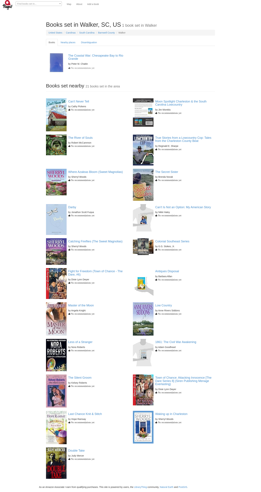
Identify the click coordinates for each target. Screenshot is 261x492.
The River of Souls (80, 137)
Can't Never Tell (78, 101)
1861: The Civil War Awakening (175, 342)
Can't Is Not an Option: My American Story (183, 207)
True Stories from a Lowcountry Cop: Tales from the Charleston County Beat (183, 139)
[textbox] (39, 3)
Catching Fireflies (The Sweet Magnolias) (95, 241)
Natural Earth (166, 487)
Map (69, 4)
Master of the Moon (81, 305)
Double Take (76, 450)
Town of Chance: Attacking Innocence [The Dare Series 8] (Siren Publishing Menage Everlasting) (183, 381)
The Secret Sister (166, 172)
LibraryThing (140, 487)
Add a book (93, 4)
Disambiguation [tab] (89, 42)
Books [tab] (52, 42)
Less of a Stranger (80, 342)
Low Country (163, 305)
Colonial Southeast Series (172, 241)
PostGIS (183, 487)
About (79, 4)
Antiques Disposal (167, 271)
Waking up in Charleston (171, 414)
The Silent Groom (80, 377)
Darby (72, 207)
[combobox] (39, 3)
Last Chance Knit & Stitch (85, 414)
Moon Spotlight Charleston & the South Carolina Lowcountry (180, 103)
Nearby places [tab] (68, 42)
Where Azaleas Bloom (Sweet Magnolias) (95, 172)
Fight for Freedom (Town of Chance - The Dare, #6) (95, 273)
